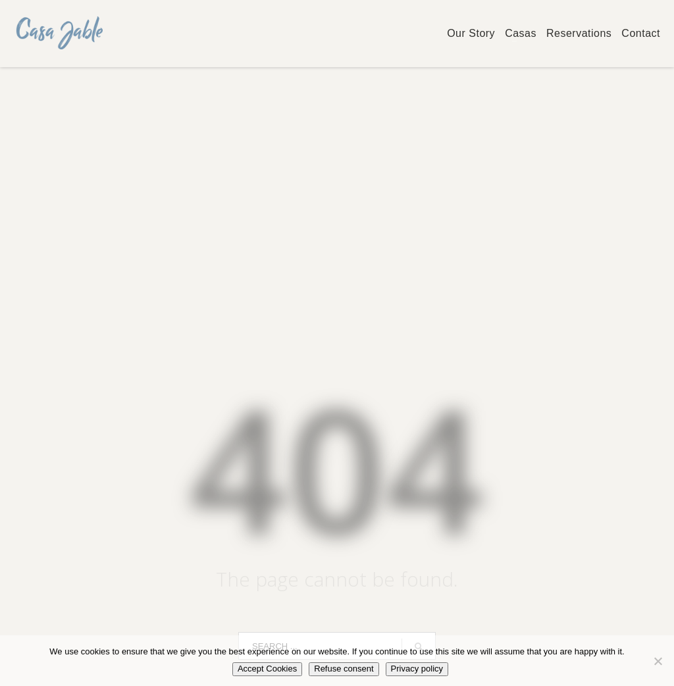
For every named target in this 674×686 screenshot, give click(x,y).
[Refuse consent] (657, 661)
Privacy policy (417, 668)
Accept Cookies (267, 668)
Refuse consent (343, 668)
